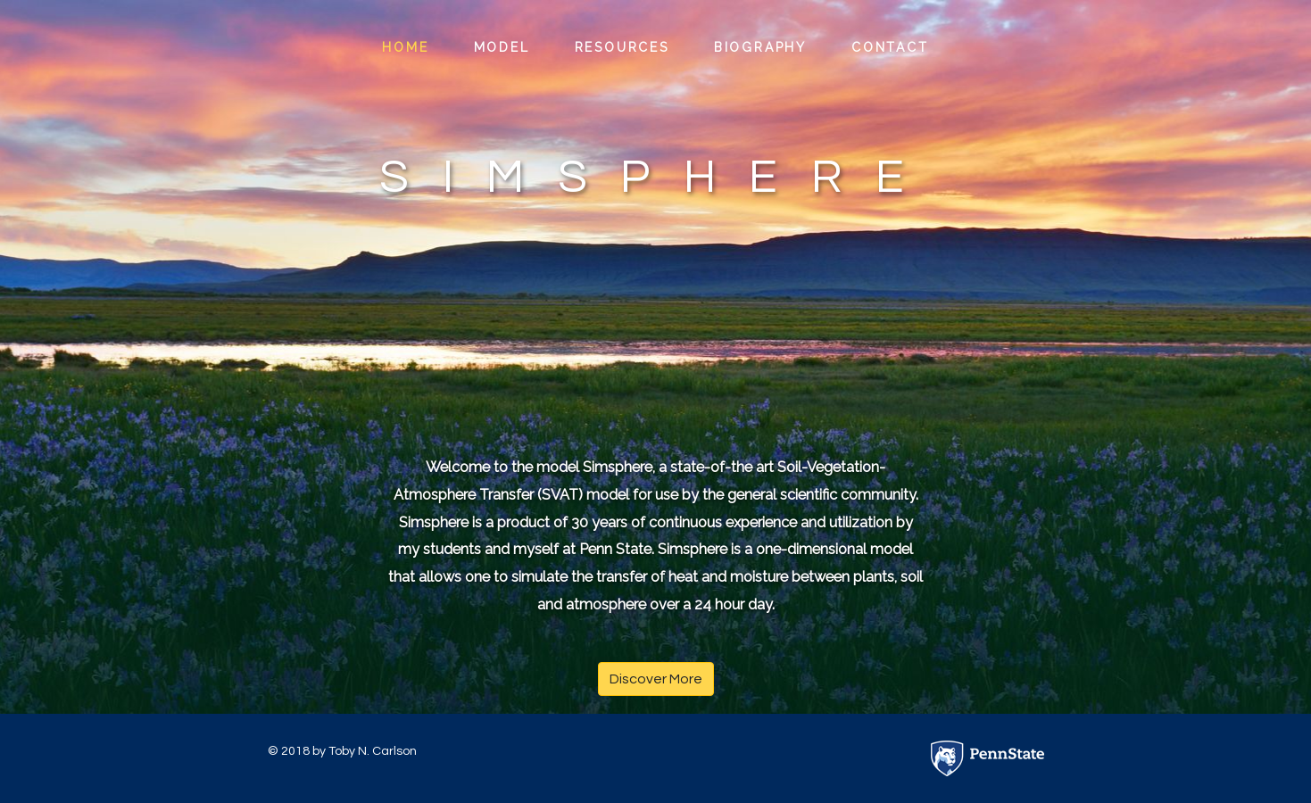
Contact (890, 47)
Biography (760, 47)
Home (405, 46)
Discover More (656, 679)
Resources (622, 47)
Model (502, 47)
